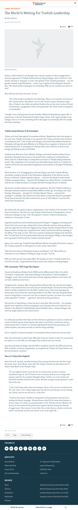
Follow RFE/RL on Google (44, 507)
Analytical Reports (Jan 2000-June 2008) (54, 493)
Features (8, 489)
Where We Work (10, 466)
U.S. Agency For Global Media (50, 462)
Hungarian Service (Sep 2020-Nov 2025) (54, 497)
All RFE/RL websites (17, 507)
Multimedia (9, 497)
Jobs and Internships (12, 473)
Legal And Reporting (47, 466)
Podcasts (8, 500)
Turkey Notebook (12, 9)
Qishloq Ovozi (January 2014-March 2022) (54, 485)
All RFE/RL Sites (45, 469)
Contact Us (43, 473)
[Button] (63, 27)
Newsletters (9, 493)
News (7, 485)
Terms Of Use (9, 469)
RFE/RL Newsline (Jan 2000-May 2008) (54, 489)
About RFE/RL (10, 462)
